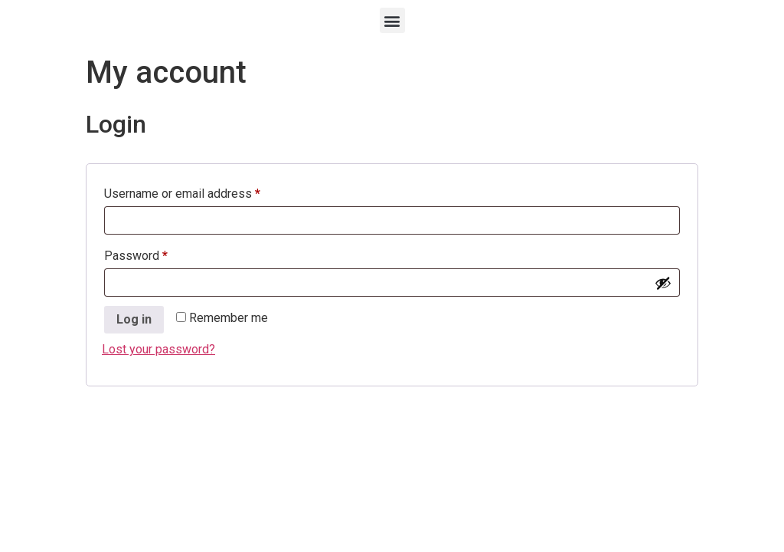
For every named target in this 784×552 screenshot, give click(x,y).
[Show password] (663, 282)
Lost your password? (158, 349)
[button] (392, 20)
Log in (134, 319)
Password (159, 253)
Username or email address (206, 191)
